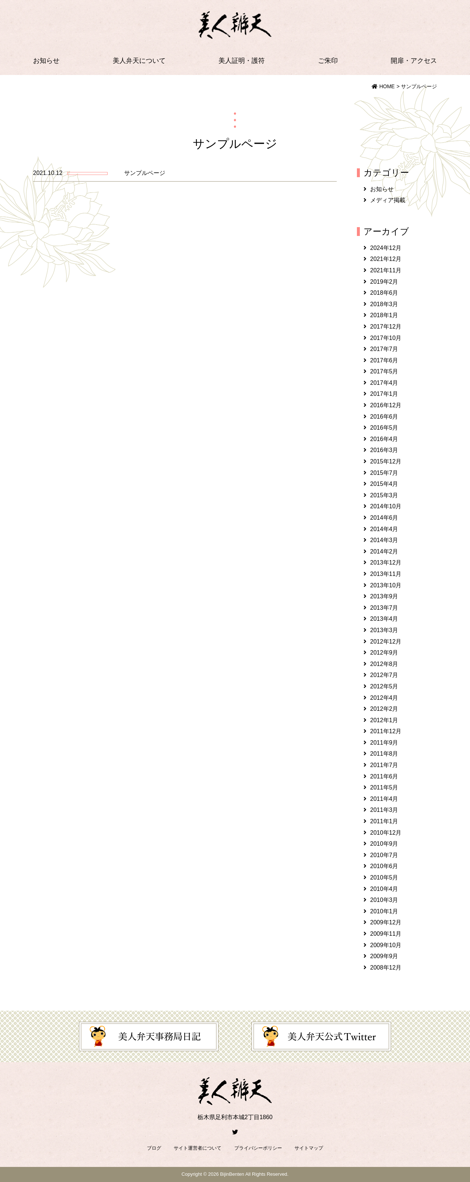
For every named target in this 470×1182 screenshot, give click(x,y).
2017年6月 (384, 360)
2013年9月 (384, 596)
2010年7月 (384, 855)
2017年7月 (384, 349)
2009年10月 (385, 945)
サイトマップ (308, 1148)
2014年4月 (384, 529)
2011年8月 (384, 754)
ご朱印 (328, 60)
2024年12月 (385, 248)
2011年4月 (384, 799)
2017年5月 (384, 371)
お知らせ (46, 60)
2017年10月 (385, 338)
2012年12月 (385, 641)
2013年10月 (385, 585)
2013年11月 (385, 574)
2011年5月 (384, 787)
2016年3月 (384, 450)
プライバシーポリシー (258, 1148)
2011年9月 (384, 742)
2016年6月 (384, 416)
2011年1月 (384, 821)
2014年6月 (384, 518)
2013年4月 (384, 619)
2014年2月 (384, 551)
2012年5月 (384, 686)
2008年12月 (385, 967)
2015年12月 (385, 461)
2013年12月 (385, 562)
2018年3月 (384, 304)
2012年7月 (384, 675)
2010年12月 (385, 833)
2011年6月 (384, 776)
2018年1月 (384, 315)
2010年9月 (384, 844)
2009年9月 (384, 956)
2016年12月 (385, 405)
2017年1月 (384, 394)
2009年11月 (385, 934)
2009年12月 (385, 922)
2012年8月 (384, 664)
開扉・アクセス (414, 60)
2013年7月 (384, 608)
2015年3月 (384, 495)
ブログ (154, 1148)
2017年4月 (384, 383)
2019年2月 (384, 282)
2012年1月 (384, 720)
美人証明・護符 (241, 60)
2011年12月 (385, 731)
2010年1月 (384, 911)
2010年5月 (384, 877)
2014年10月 (385, 506)
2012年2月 (384, 709)
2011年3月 (384, 810)
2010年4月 (384, 889)
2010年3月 (384, 900)
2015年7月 (384, 473)
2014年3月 (384, 540)
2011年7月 (384, 765)
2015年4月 (384, 484)
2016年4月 (384, 439)
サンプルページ (144, 173)
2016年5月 (384, 428)
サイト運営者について (197, 1148)
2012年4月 (384, 698)
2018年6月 (384, 293)
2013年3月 (384, 630)
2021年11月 (385, 270)
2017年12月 (385, 326)
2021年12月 (385, 259)
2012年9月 (384, 652)
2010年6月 (384, 866)
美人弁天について (139, 60)
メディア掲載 (387, 200)
